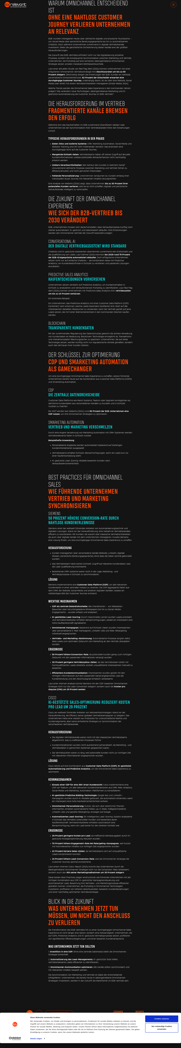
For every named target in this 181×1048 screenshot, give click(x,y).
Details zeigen (36, 1043)
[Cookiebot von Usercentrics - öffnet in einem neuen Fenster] (15, 1043)
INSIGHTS (139, 1012)
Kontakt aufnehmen (59, 1014)
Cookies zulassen (161, 1024)
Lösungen (118, 1012)
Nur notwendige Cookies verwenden (162, 1032)
